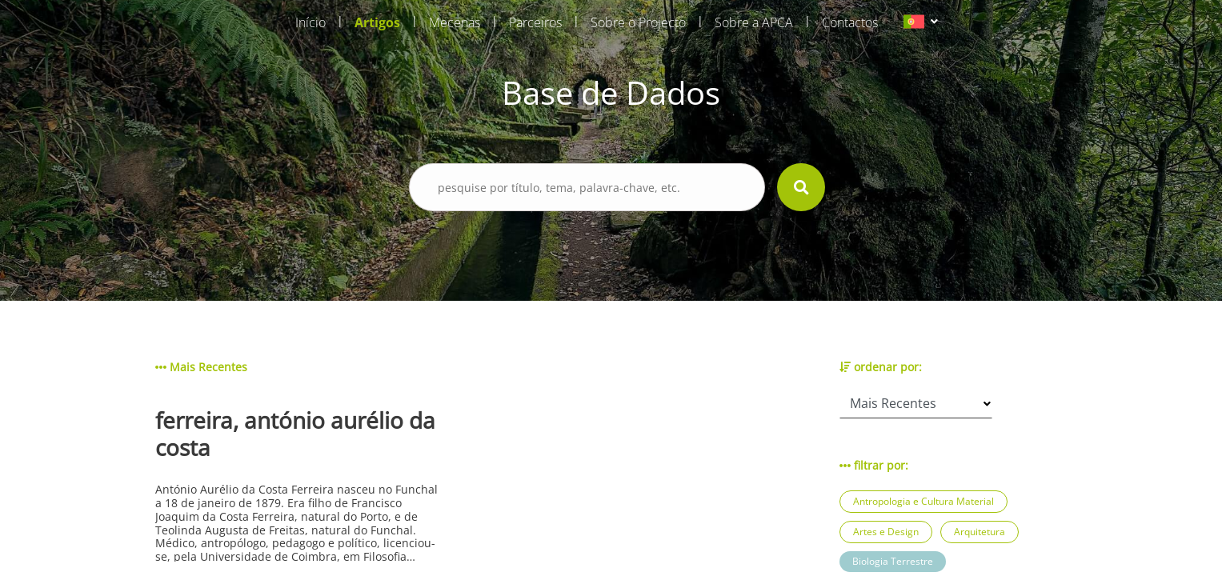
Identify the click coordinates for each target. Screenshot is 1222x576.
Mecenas (454, 22)
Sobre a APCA (754, 22)
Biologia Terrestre (892, 561)
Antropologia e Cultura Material (923, 501)
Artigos (377, 22)
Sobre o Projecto (638, 22)
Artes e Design (886, 531)
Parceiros (535, 22)
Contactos (850, 22)
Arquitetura (979, 531)
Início (310, 22)
